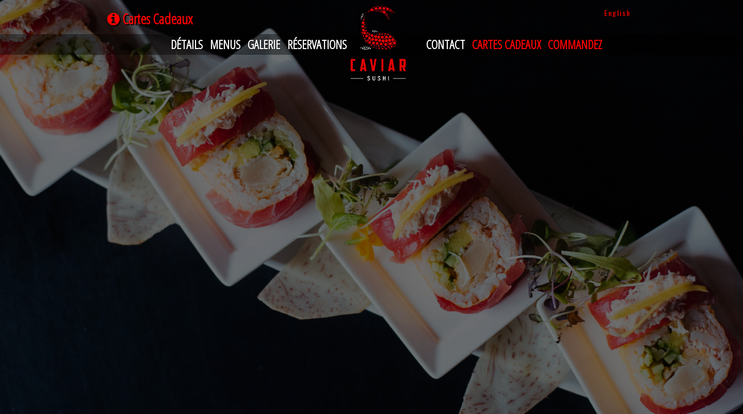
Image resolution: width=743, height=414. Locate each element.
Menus (225, 44)
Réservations (317, 44)
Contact (445, 44)
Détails (187, 44)
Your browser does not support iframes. (371, 100)
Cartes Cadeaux (506, 44)
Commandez (575, 44)
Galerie (264, 44)
